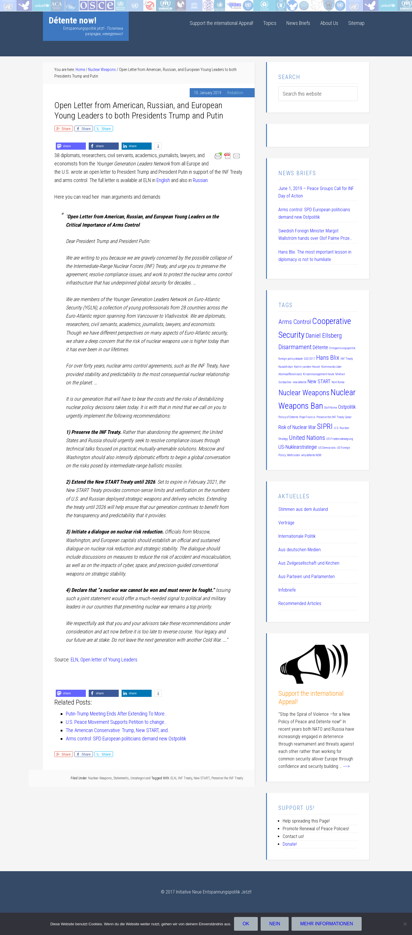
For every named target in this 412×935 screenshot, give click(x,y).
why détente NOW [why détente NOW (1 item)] (311, 455)
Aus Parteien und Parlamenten (306, 576)
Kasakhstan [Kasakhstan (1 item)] (285, 367)
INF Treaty (185, 778)
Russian (200, 180)
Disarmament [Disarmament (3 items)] (295, 347)
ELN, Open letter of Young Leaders (104, 660)
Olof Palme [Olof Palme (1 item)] (330, 408)
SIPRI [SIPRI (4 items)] (325, 426)
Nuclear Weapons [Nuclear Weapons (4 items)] (304, 392)
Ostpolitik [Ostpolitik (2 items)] (347, 407)
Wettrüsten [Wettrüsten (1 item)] (293, 455)
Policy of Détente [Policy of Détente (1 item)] (288, 417)
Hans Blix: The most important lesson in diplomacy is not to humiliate (314, 255)
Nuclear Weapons (100, 778)
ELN (173, 778)
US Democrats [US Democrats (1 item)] (327, 448)
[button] (71, 146)
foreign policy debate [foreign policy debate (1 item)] (290, 359)
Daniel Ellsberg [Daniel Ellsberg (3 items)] (324, 335)
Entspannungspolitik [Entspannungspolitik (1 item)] (342, 348)
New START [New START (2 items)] (319, 381)
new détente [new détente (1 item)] (299, 382)
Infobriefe (287, 590)
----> (346, 766)
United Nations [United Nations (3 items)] (307, 437)
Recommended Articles (299, 603)
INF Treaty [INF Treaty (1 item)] (346, 359)
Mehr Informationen (326, 923)
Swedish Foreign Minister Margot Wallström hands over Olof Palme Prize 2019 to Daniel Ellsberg (314, 235)
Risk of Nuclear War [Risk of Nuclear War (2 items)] (297, 427)
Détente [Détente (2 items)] (320, 347)
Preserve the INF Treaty (227, 778)
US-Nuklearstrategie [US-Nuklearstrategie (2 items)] (297, 447)
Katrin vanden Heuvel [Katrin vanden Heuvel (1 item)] (307, 367)
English (163, 180)
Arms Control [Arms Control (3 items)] (294, 321)
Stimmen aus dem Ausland (303, 509)
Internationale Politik (297, 536)
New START (202, 778)
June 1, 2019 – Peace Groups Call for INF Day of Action (316, 192)
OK (246, 923)
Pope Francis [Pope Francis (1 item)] (307, 417)
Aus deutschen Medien (299, 549)
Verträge (286, 522)
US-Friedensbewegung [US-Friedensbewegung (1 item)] (339, 439)
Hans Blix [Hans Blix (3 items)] (327, 357)
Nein (274, 923)
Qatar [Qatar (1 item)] (348, 417)
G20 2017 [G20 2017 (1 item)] (309, 359)
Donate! (290, 844)
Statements (121, 778)
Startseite (9, 4)
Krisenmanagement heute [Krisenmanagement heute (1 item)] (318, 374)
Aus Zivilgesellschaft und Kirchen (308, 563)
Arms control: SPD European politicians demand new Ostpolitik (314, 213)
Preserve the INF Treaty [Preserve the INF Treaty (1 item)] (330, 417)
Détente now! (72, 20)
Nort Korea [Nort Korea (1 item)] (338, 382)
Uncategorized (140, 778)
